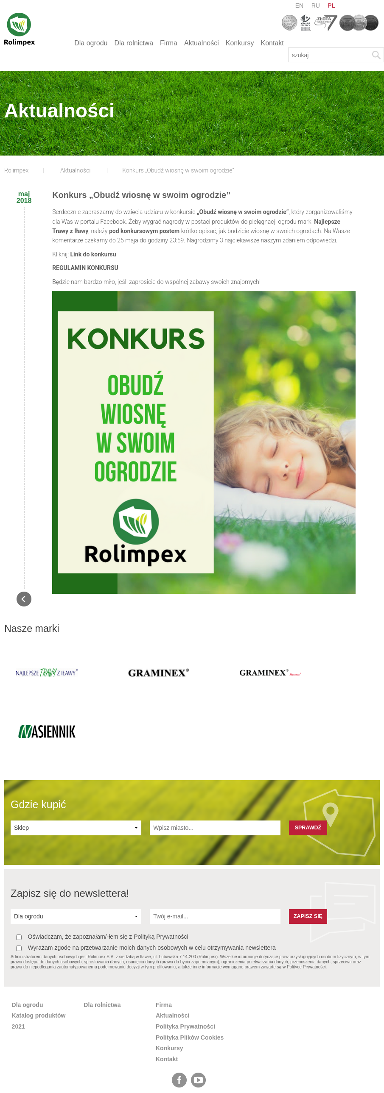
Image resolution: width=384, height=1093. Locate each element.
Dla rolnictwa (133, 43)
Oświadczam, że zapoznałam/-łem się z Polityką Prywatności (102, 879)
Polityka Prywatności (185, 968)
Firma (168, 43)
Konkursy (240, 43)
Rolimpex (16, 170)
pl (331, 5)
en (299, 5)
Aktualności (201, 43)
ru (315, 5)
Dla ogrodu (90, 43)
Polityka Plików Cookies (190, 979)
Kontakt (272, 43)
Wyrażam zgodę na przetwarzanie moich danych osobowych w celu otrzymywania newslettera (146, 890)
